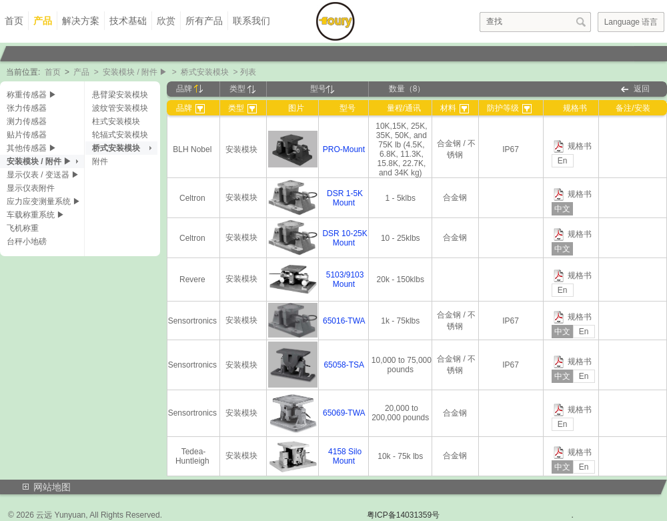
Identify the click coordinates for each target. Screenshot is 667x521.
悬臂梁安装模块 (120, 94)
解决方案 (80, 20)
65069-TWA (344, 413)
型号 (322, 88)
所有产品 (204, 20)
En (563, 160)
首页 (14, 20)
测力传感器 (27, 121)
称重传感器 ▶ (32, 94)
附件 (100, 161)
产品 (42, 20)
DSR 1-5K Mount (345, 198)
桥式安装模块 (205, 72)
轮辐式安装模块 (120, 134)
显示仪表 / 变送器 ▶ (43, 174)
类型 (242, 88)
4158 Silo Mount (345, 456)
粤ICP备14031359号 (403, 515)
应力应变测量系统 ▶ (44, 201)
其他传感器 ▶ (32, 148)
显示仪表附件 (31, 188)
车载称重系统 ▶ (36, 214)
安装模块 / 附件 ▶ (135, 72)
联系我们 (251, 20)
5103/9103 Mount (345, 279)
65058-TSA (343, 365)
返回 (642, 88)
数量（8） (407, 88)
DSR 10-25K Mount (344, 238)
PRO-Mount (344, 149)
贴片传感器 (27, 134)
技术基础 (128, 20)
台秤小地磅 (27, 241)
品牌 (189, 88)
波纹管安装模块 (120, 108)
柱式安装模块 (116, 121)
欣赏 (166, 20)
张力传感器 (27, 108)
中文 (562, 208)
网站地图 (52, 487)
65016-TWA (344, 321)
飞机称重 (23, 228)
